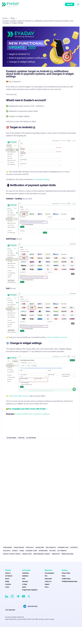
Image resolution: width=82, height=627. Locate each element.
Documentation (49, 573)
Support (47, 584)
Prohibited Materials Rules (69, 581)
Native (24, 587)
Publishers (7, 547)
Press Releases (67, 554)
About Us (8, 573)
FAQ (46, 576)
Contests (74, 547)
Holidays (6, 550)
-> (28, 409)
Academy (8, 584)
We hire (52, 550)
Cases (21, 550)
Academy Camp (31, 550)
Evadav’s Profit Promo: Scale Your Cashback (32, 414)
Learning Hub (63, 547)
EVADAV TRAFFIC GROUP (11, 554)
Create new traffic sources (19, 396)
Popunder (25, 581)
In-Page (24, 584)
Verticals (30, 547)
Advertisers (11, 438)
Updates (21, 438)
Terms (63, 576)
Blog (12, 18)
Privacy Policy (66, 573)
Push (23, 578)
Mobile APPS (27, 554)
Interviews (43, 550)
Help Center (48, 578)
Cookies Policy (66, 578)
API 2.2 (46, 587)
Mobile (7, 581)
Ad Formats (61, 550)
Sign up (69, 4)
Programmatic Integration (29, 590)
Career (7, 587)
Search (7, 578)
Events (15, 550)
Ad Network (31, 438)
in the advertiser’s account (56, 337)
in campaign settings (41, 179)
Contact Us (48, 581)
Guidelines (39, 547)
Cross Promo (19, 547)
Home (5, 18)
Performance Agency (41, 554)
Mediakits (56, 554)
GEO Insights (51, 547)
